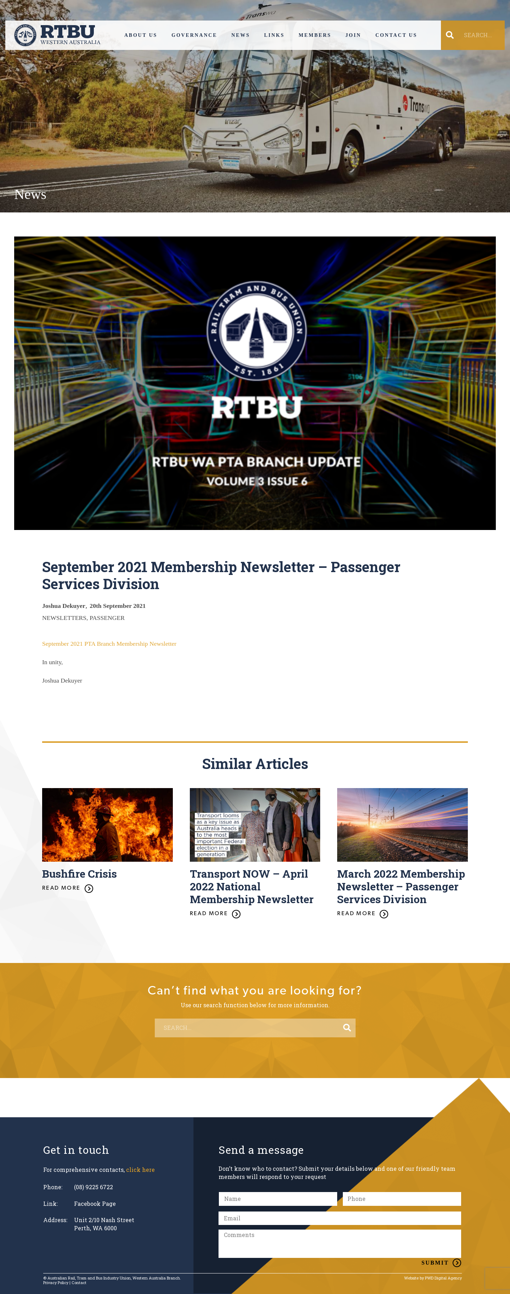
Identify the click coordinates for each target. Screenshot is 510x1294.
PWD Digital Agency (443, 1278)
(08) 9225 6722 (93, 1187)
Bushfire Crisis (79, 873)
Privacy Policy (55, 1282)
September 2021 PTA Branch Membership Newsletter (109, 643)
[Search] (347, 1028)
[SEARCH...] (477, 35)
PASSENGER (107, 617)
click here (140, 1169)
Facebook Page (95, 1203)
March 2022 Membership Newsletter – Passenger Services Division (401, 886)
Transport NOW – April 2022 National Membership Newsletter (251, 886)
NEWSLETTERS (64, 617)
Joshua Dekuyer (63, 605)
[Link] (57, 35)
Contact (79, 1282)
